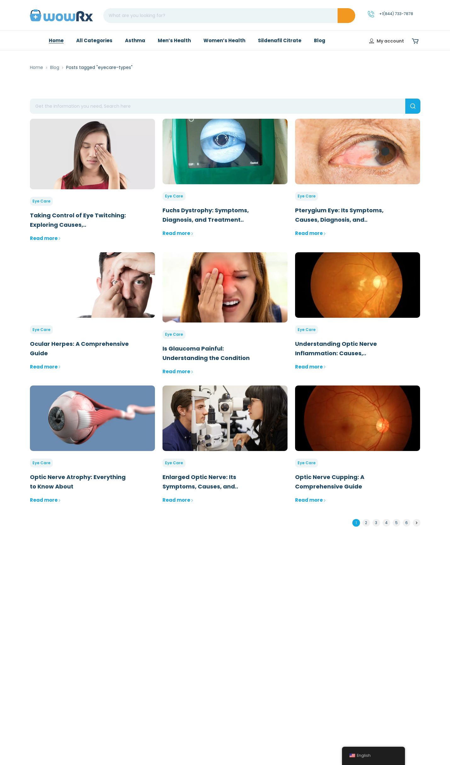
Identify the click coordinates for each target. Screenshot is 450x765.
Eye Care (41, 201)
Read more (45, 238)
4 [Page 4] (386, 522)
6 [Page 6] (406, 522)
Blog (54, 67)
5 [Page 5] (396, 522)
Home (36, 67)
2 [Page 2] (366, 522)
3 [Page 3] (376, 522)
